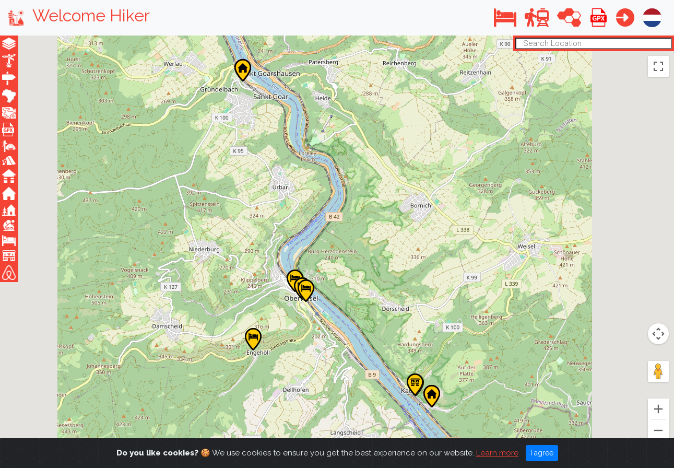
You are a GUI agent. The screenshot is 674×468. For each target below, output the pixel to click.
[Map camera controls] (658, 333)
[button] (505, 17)
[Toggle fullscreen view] (658, 66)
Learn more (497, 453)
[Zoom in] (658, 409)
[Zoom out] (658, 430)
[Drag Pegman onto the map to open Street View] (658, 371)
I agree (541, 453)
